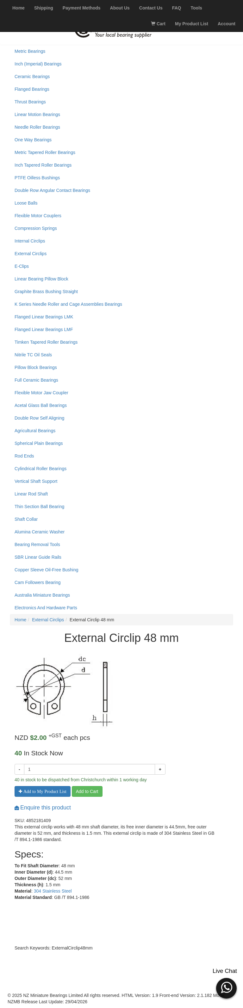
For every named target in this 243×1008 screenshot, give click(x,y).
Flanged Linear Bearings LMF (44, 329)
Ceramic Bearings (32, 76)
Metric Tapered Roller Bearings (45, 152)
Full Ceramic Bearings (36, 380)
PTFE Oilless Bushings (37, 177)
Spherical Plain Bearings (39, 443)
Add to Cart (87, 791)
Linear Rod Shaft (31, 493)
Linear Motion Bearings (37, 114)
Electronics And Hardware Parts (46, 607)
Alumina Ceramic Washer (40, 531)
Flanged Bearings (32, 89)
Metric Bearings (30, 51)
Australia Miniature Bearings (42, 595)
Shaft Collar (26, 519)
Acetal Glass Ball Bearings (41, 405)
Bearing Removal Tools (37, 544)
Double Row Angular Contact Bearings (52, 190)
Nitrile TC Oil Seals (33, 354)
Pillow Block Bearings (36, 367)
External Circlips (31, 253)
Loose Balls (26, 203)
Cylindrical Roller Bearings (40, 468)
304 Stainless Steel (53, 891)
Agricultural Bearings (35, 430)
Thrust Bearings (30, 101)
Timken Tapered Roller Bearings (46, 342)
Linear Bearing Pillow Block (41, 278)
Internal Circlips (30, 240)
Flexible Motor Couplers (38, 215)
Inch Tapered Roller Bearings (43, 165)
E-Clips (22, 266)
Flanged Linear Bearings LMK (44, 316)
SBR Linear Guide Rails (38, 557)
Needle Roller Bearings (37, 127)
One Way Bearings (33, 139)
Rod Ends (24, 455)
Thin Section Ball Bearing (39, 506)
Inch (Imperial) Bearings (38, 63)
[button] (226, 987)
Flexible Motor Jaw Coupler (41, 392)
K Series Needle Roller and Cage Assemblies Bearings (68, 304)
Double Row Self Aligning (39, 418)
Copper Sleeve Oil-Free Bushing (46, 569)
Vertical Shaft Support (36, 481)
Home (20, 619)
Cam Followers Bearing (38, 582)
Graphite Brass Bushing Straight (46, 291)
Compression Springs (36, 228)
